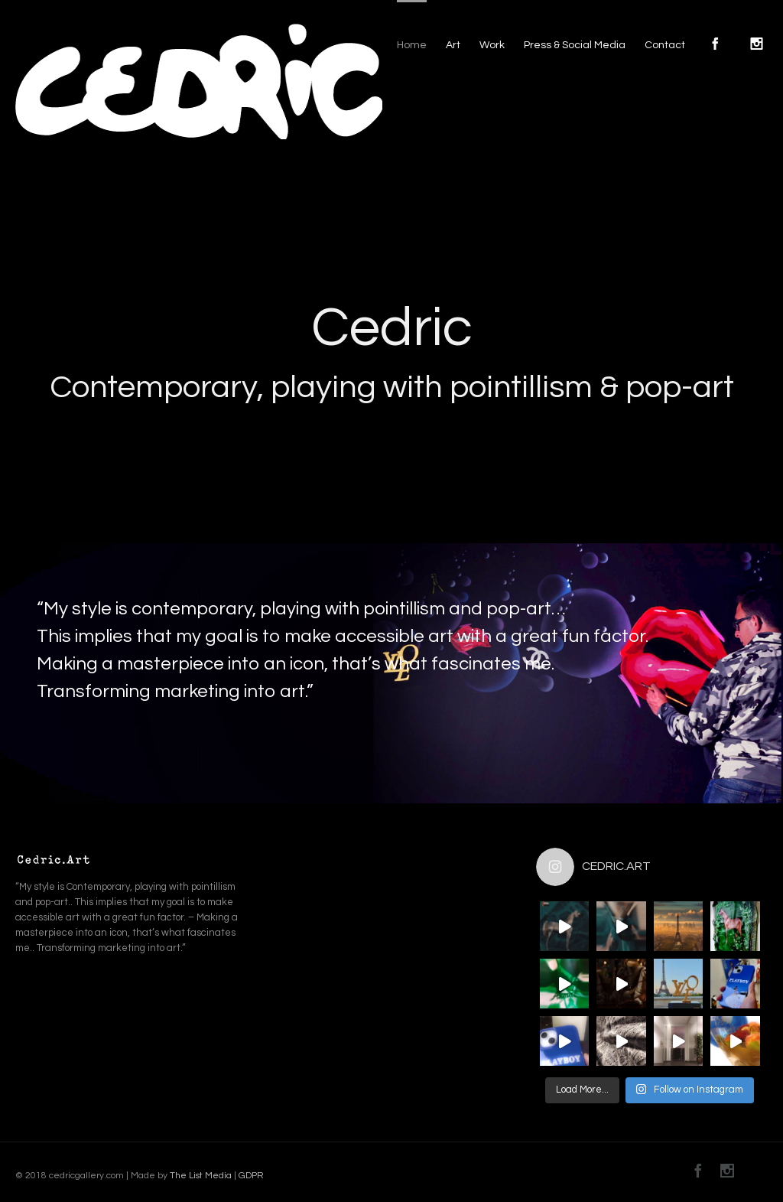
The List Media (201, 1176)
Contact (665, 45)
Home (412, 45)
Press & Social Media (574, 45)
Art (453, 45)
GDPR (250, 1176)
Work (492, 45)
